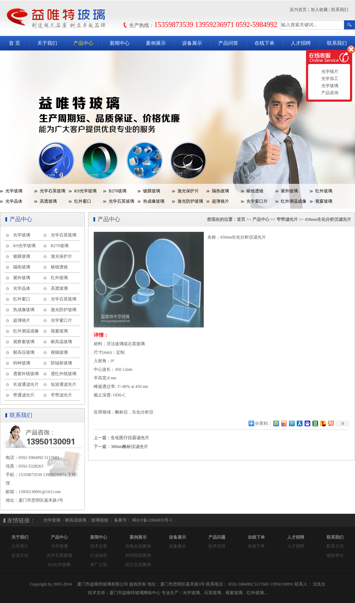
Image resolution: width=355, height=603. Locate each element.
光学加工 (329, 78)
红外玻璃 (323, 190)
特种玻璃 (21, 363)
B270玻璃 (117, 190)
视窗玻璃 (323, 201)
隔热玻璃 (220, 190)
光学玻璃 (13, 190)
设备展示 (192, 43)
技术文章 (98, 546)
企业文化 (19, 555)
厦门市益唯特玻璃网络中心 (134, 592)
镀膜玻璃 (151, 190)
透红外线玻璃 (63, 373)
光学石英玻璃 (52, 190)
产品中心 (83, 43)
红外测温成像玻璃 (290, 203)
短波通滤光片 (63, 384)
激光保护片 (188, 190)
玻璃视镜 (99, 520)
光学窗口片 (257, 201)
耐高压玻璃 (23, 352)
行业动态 (98, 555)
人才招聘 (301, 43)
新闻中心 (120, 43)
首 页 (14, 43)
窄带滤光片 (61, 395)
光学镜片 (329, 71)
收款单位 (335, 555)
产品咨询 (329, 92)
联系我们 (339, 9)
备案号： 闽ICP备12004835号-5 (142, 520)
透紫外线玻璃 (26, 373)
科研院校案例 (138, 555)
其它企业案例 (138, 564)
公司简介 (19, 546)
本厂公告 (98, 564)
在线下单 (264, 43)
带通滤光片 (23, 395)
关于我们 (47, 43)
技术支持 (216, 546)
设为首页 (298, 9)
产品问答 (228, 43)
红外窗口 (82, 201)
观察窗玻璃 (23, 341)
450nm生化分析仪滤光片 (328, 219)
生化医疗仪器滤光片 (130, 437)
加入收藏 (319, 9)
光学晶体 (13, 201)
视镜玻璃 (59, 352)
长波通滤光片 (26, 384)
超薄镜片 (220, 201)
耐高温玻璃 (61, 341)
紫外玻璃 (289, 190)
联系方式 (335, 546)
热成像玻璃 (153, 201)
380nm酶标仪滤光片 (129, 446)
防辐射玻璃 (61, 363)
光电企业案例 (138, 546)
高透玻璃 (48, 201)
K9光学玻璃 (85, 190)
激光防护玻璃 (190, 201)
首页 (241, 219)
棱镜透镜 (254, 190)
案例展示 (156, 43)
